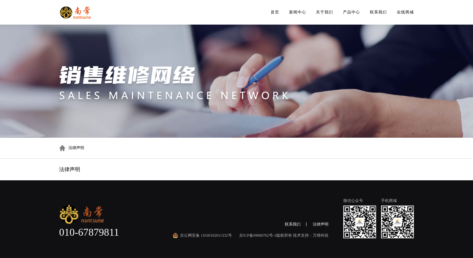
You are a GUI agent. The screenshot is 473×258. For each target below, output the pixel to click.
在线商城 (405, 12)
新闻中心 (297, 12)
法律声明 (76, 148)
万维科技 (320, 235)
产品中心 (351, 12)
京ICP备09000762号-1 (257, 235)
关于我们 (324, 12)
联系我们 (378, 12)
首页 (275, 12)
